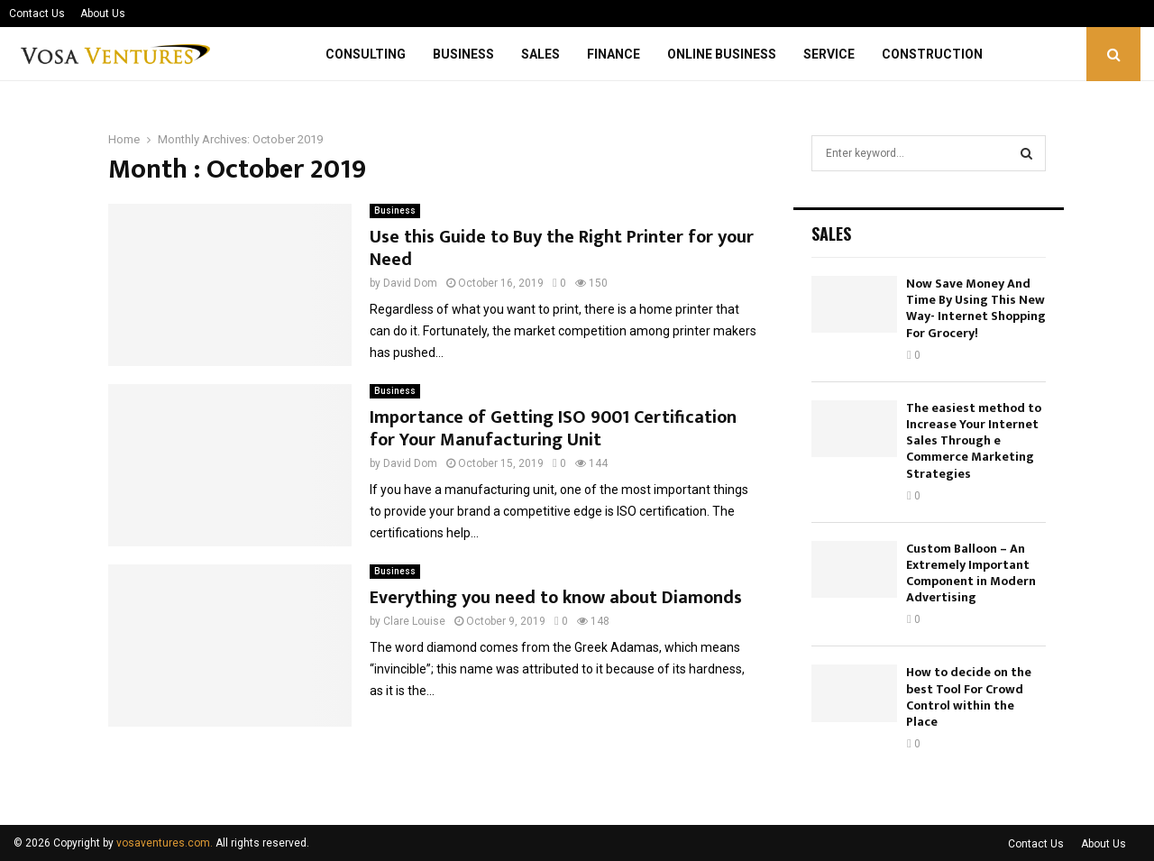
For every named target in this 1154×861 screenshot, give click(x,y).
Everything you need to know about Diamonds (556, 597)
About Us (102, 13)
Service (829, 54)
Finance (613, 54)
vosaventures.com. (164, 843)
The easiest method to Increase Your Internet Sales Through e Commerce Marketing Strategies (973, 441)
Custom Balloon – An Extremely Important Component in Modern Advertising (971, 573)
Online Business (721, 54)
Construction (932, 54)
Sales (540, 54)
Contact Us (37, 13)
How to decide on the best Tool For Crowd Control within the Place (968, 697)
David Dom (410, 283)
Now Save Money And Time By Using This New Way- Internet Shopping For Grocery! (976, 308)
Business (463, 54)
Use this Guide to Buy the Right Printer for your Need (562, 248)
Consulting (365, 54)
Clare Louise (414, 621)
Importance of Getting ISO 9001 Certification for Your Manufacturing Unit (553, 428)
